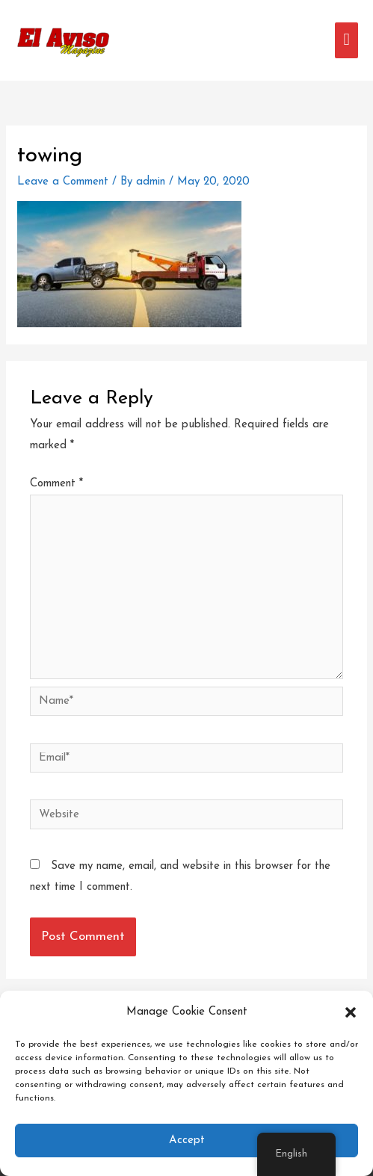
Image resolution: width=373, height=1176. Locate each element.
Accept (187, 1140)
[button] (350, 1012)
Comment (56, 483)
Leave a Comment (62, 182)
